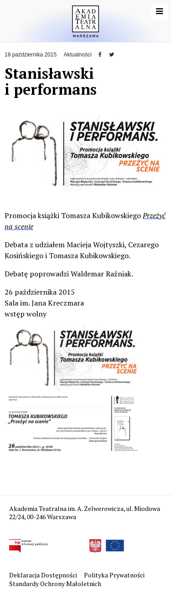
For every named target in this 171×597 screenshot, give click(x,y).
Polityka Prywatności (115, 575)
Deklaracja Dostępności (43, 575)
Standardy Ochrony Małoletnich (55, 583)
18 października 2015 (31, 54)
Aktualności (77, 54)
